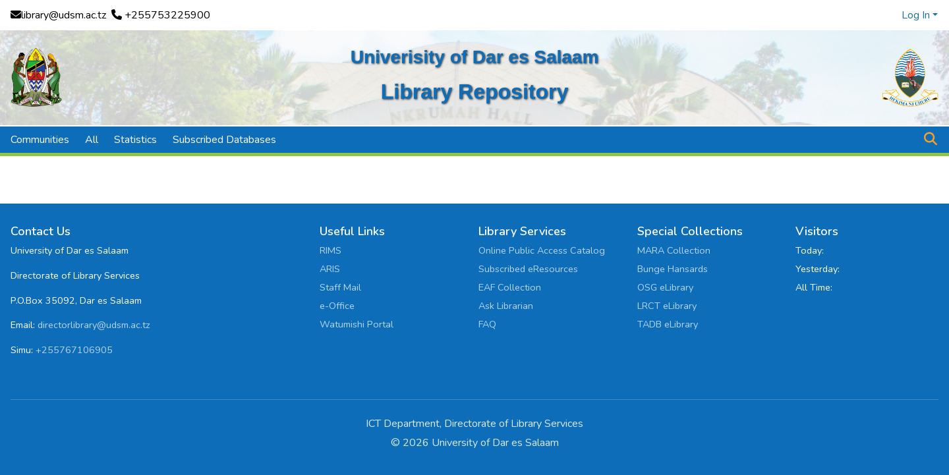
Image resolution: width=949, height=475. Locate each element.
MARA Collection (673, 250)
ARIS (330, 268)
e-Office (337, 305)
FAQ (487, 324)
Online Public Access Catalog (541, 250)
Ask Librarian (505, 305)
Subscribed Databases (224, 139)
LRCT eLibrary (667, 305)
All (91, 139)
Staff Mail (340, 287)
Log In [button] (917, 15)
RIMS (330, 250)
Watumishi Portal (356, 324)
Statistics (135, 139)
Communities (40, 139)
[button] (930, 140)
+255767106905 (74, 349)
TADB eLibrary (667, 324)
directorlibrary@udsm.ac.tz (94, 324)
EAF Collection (509, 287)
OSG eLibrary (665, 287)
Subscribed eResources (528, 268)
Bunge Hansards (672, 268)
